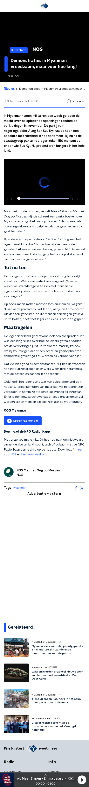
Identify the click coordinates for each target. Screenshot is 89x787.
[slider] (44, 198)
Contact (54, 771)
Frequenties (12, 771)
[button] (82, 780)
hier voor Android (33, 454)
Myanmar (19, 487)
